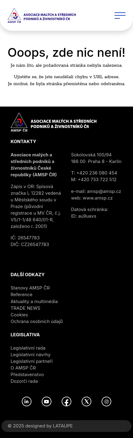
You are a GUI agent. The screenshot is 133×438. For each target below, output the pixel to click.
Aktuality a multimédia (34, 301)
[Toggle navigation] (120, 15)
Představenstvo (27, 374)
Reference (21, 294)
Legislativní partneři (32, 361)
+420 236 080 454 (96, 173)
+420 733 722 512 (97, 179)
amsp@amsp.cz (104, 191)
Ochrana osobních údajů (37, 321)
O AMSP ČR (23, 368)
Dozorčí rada (24, 381)
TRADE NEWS (25, 308)
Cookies (19, 315)
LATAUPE (63, 426)
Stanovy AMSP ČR (30, 288)
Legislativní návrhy (30, 354)
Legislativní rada (28, 348)
